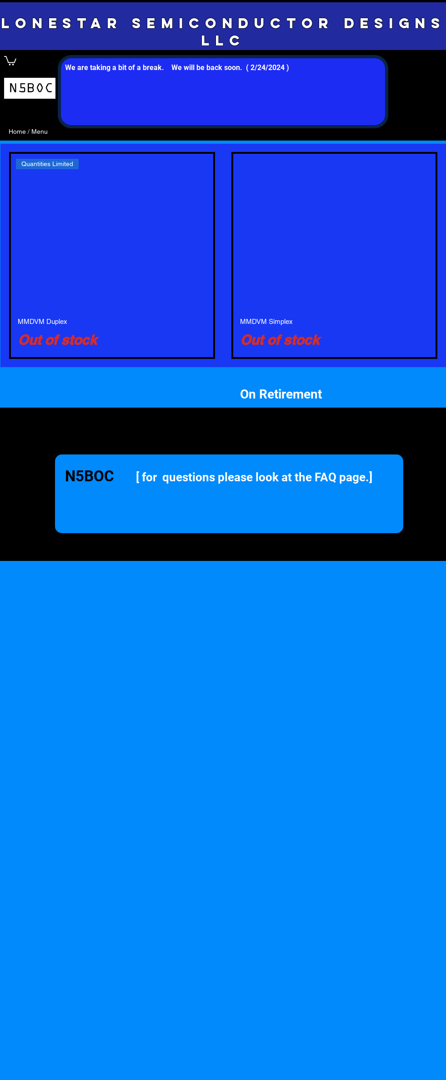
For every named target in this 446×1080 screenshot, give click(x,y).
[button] (10, 60)
